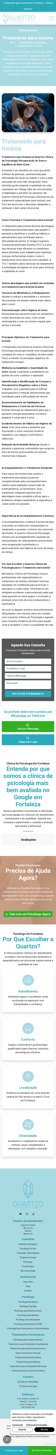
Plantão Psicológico (28, 1229)
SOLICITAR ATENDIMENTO (28, 694)
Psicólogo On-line (28, 1234)
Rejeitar (22, 1429)
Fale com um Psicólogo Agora (28, 899)
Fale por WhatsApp (28, 726)
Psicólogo (28, 1247)
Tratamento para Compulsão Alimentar (28, 1351)
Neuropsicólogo (28, 1256)
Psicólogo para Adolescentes (28, 1296)
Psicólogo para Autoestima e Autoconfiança (28, 1314)
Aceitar (44, 1429)
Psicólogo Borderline (28, 1287)
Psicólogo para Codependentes (28, 1325)
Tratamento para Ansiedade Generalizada (28, 1329)
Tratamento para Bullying (28, 1347)
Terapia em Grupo (28, 1243)
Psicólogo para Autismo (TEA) (28, 1309)
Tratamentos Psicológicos (33, 42)
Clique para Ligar (28, 739)
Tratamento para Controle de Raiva (28, 1356)
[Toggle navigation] (51, 18)
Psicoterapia (28, 1251)
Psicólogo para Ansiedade (28, 1305)
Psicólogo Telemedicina (28, 1238)
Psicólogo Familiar (28, 1291)
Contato (28, 1276)
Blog (28, 1271)
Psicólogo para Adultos (28, 1300)
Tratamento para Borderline (28, 1342)
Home (12, 42)
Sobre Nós (28, 1267)
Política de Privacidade (36, 1425)
